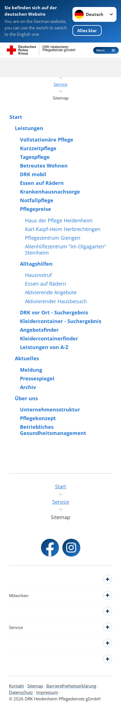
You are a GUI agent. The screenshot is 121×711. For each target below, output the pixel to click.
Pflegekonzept (38, 418)
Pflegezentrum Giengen (52, 238)
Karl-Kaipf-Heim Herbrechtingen (63, 229)
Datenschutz (21, 692)
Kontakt (16, 686)
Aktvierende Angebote (51, 292)
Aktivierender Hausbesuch (56, 301)
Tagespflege (35, 157)
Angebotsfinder (39, 330)
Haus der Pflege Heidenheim (59, 220)
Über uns (26, 398)
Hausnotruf (38, 275)
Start (16, 117)
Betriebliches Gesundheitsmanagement (53, 430)
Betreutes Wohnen (44, 166)
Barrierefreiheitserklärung (71, 686)
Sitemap (35, 686)
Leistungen (29, 128)
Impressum (47, 692)
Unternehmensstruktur (50, 409)
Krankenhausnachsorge (50, 192)
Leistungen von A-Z (44, 347)
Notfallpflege (36, 200)
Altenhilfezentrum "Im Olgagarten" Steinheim (65, 249)
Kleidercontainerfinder (49, 338)
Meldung (31, 370)
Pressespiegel (37, 378)
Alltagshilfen (36, 264)
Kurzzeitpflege (38, 148)
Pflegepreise (35, 209)
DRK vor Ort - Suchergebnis (54, 312)
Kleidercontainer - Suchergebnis (60, 321)
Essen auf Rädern (42, 183)
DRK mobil (33, 174)
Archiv (28, 387)
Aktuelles (27, 358)
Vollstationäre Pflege (46, 139)
